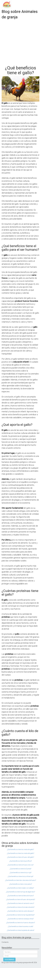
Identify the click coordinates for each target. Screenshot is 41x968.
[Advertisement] (20, 41)
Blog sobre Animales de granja (20, 14)
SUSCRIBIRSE (9, 959)
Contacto (5, 942)
